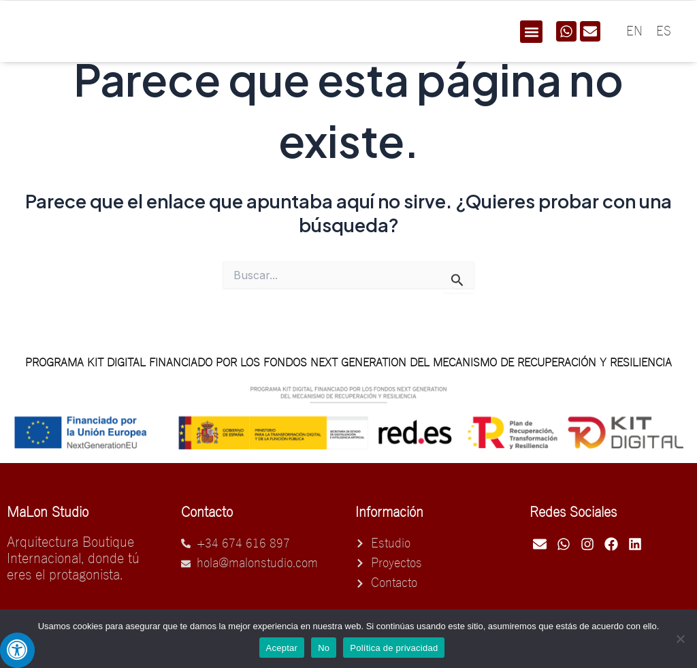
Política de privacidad (394, 648)
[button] (531, 31)
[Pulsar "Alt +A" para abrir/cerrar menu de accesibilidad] (17, 650)
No (323, 648)
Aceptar (282, 648)
